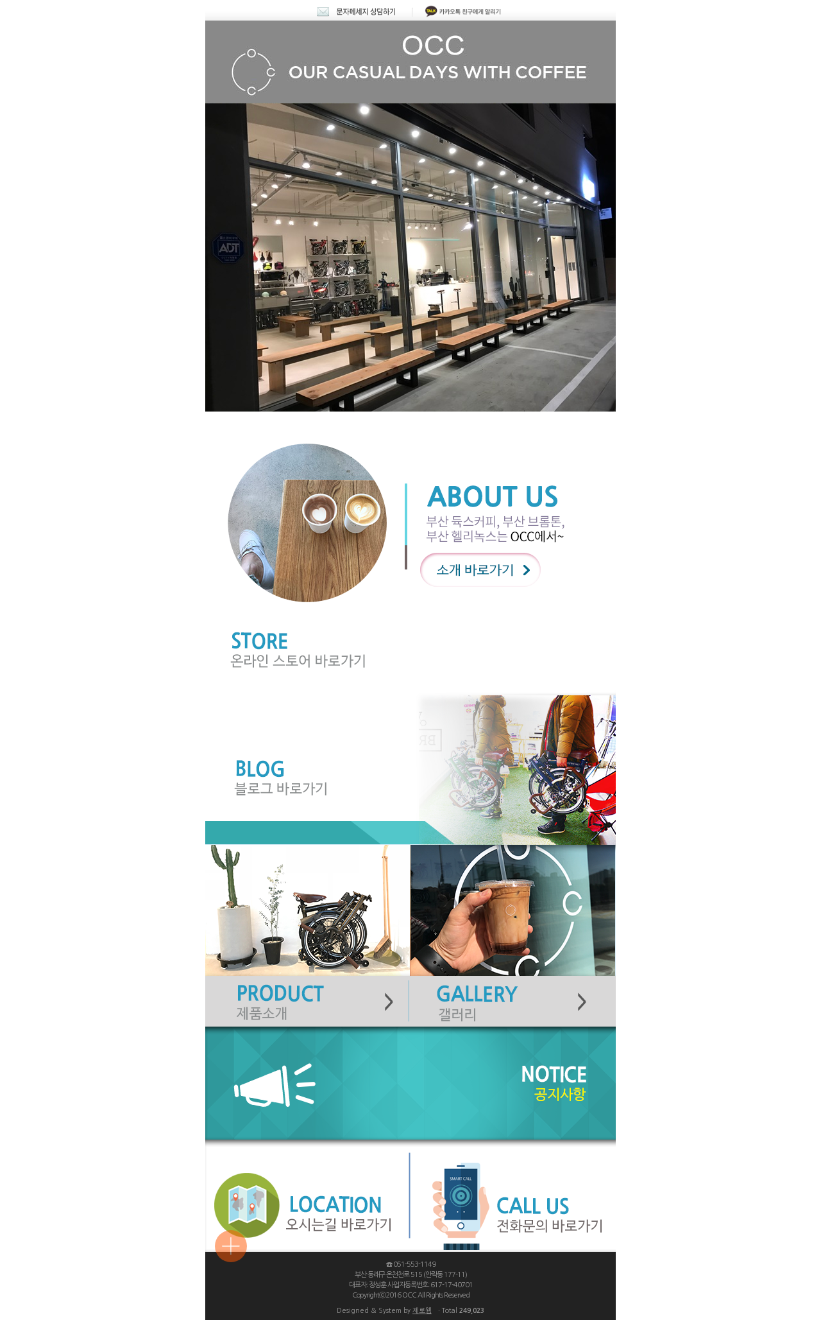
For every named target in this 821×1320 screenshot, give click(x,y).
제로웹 (422, 1310)
